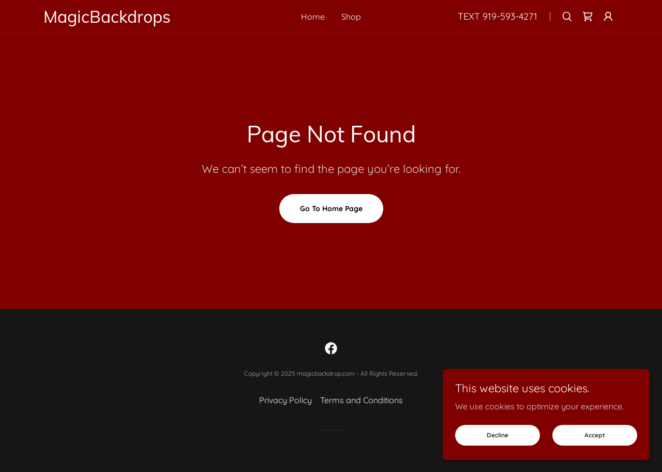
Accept (594, 435)
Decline (497, 435)
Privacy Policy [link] (285, 400)
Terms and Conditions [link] (361, 400)
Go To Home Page (331, 208)
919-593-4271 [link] (510, 16)
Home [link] (313, 16)
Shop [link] (351, 16)
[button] (608, 16)
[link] (129, 19)
